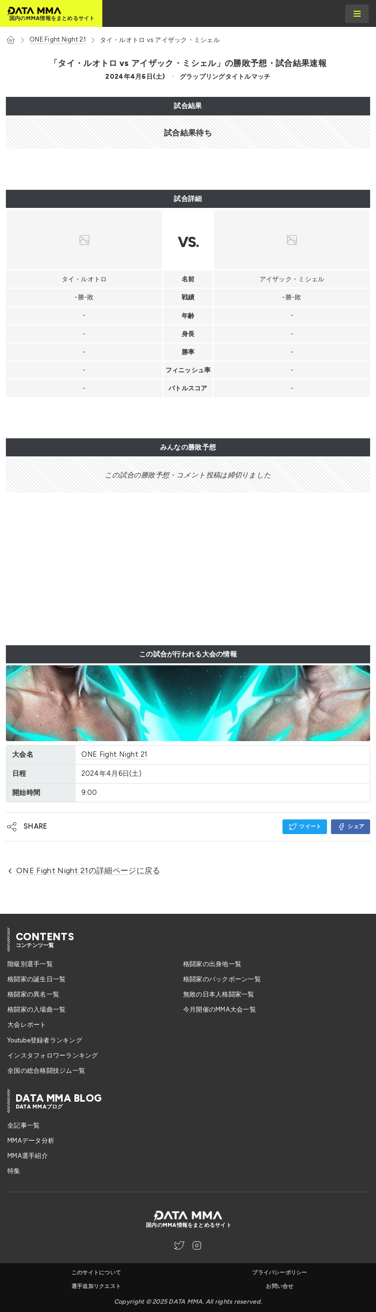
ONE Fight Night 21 (57, 39)
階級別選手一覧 (30, 964)
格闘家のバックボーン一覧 (222, 979)
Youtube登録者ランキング (44, 1040)
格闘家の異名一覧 (33, 994)
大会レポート (27, 1024)
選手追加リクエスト (96, 1286)
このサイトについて (96, 1272)
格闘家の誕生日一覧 (36, 979)
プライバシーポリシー (279, 1272)
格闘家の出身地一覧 (212, 964)
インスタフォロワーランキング (52, 1055)
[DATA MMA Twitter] (179, 1245)
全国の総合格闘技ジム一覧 (46, 1070)
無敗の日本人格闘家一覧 (219, 994)
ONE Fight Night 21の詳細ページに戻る (83, 870)
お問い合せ (279, 1286)
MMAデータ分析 (30, 1140)
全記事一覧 (23, 1125)
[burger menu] (357, 13)
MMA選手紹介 (27, 1155)
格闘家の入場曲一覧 (36, 1009)
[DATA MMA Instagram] (197, 1245)
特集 (14, 1171)
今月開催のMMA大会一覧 (219, 1009)
